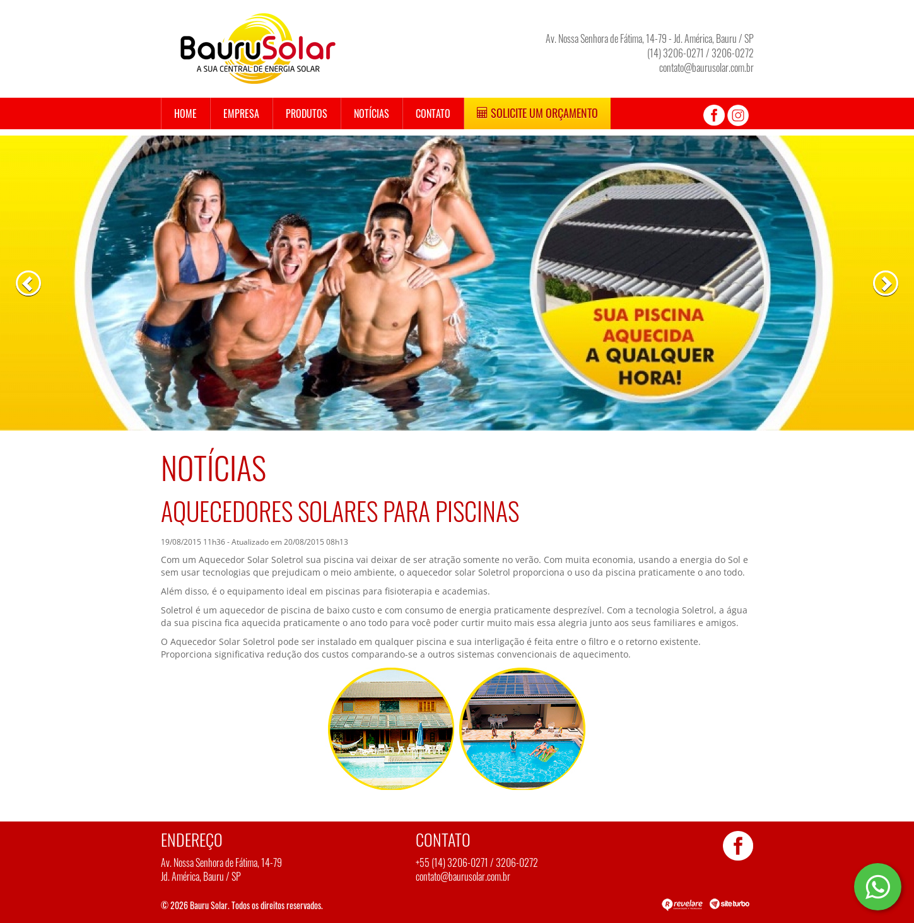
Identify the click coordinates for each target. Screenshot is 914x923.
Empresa (241, 113)
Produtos (306, 113)
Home (185, 113)
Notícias (371, 113)
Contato (433, 113)
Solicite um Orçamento (537, 113)
